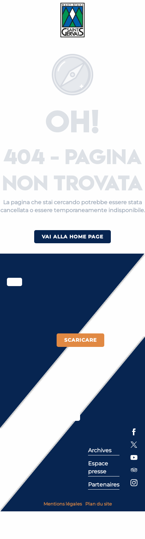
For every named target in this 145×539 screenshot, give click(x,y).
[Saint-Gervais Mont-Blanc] (72, 20)
